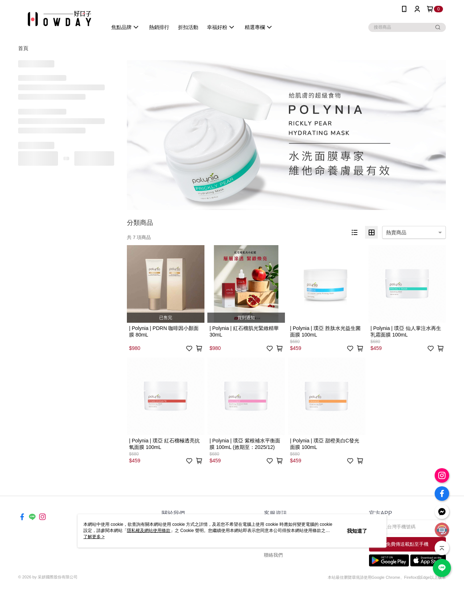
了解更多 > (93, 536)
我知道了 (357, 531)
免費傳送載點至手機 (407, 544)
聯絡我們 (273, 555)
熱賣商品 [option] (396, 232)
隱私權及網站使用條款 (148, 530)
